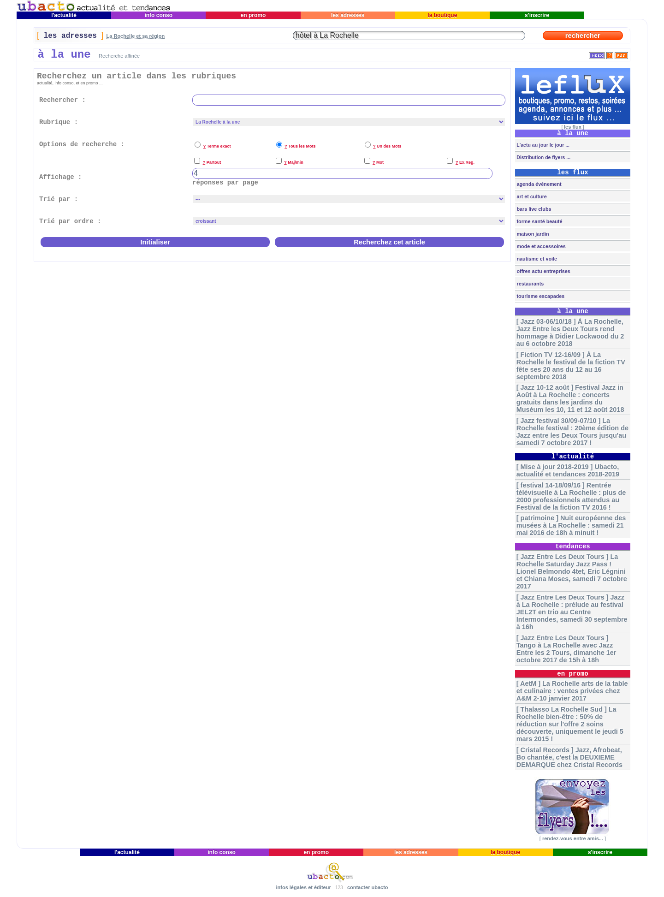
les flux (572, 127)
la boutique (442, 15)
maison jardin (532, 234)
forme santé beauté (538, 221)
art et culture (530, 196)
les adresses (348, 15)
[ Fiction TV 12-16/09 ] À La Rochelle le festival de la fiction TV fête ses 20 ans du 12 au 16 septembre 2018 (570, 365)
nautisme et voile (536, 258)
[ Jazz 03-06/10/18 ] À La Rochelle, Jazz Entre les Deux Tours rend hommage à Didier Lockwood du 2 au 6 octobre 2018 (570, 332)
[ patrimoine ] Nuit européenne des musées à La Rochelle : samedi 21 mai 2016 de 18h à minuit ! (571, 525)
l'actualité (64, 15)
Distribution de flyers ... (542, 157)
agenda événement (538, 184)
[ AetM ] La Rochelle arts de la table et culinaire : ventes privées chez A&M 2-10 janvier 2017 (572, 691)
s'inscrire (537, 15)
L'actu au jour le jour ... (542, 145)
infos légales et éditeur (303, 887)
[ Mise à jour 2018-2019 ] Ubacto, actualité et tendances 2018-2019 (567, 470)
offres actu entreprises (542, 271)
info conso (158, 15)
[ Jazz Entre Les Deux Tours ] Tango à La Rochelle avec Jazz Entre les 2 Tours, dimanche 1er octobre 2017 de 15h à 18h (566, 649)
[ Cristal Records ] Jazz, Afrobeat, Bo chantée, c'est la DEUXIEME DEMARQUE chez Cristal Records (569, 757)
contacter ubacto (367, 887)
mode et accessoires (540, 246)
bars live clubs (533, 209)
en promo (253, 15)
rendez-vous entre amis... (573, 838)
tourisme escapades (539, 296)
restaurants (529, 283)
